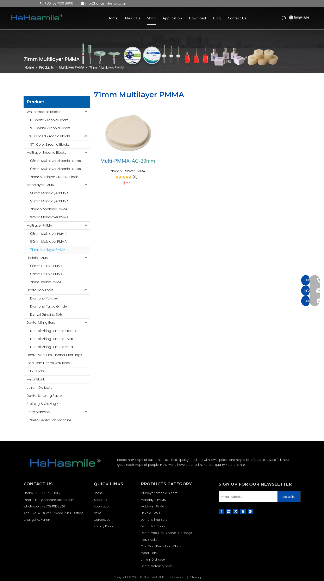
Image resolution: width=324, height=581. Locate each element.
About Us (133, 18)
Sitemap (196, 577)
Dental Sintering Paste (44, 395)
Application (173, 18)
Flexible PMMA (58, 258)
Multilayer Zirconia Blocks (58, 153)
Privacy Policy (104, 526)
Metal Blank (36, 379)
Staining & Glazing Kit (44, 403)
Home (113, 18)
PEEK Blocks (35, 371)
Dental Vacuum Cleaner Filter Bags (54, 355)
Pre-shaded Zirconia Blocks (58, 136)
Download (198, 18)
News (97, 513)
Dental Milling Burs (58, 323)
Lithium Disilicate (39, 387)
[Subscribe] (288, 496)
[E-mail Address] (247, 496)
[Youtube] (243, 511)
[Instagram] (250, 511)
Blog (218, 18)
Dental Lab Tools (58, 290)
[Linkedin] (228, 511)
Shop (152, 18)
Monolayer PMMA (58, 185)
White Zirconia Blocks (58, 112)
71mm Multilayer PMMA (127, 171)
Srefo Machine (58, 412)
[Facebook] (221, 511)
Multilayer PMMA (58, 225)
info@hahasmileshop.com (54, 500)
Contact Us (238, 18)
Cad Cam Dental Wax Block (48, 363)
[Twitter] (235, 511)
